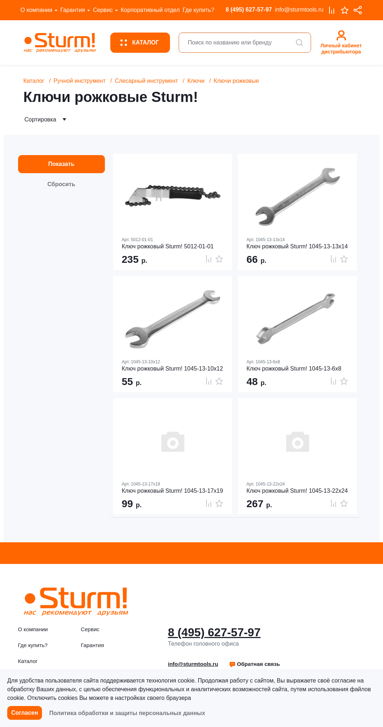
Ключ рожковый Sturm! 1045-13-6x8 (294, 368)
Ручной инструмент (80, 81)
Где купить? (198, 10)
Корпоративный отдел (150, 10)
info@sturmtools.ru (299, 10)
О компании (36, 10)
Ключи (196, 81)
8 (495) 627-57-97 (249, 10)
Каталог (34, 81)
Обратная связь (254, 664)
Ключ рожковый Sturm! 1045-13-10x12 (172, 368)
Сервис (103, 10)
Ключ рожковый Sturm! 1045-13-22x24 (297, 491)
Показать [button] (61, 164)
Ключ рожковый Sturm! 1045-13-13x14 (297, 246)
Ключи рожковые (236, 81)
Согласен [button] (24, 713)
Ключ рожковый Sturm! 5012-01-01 (168, 246)
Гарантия (72, 10)
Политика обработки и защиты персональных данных (127, 713)
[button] (254, 664)
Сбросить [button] (61, 184)
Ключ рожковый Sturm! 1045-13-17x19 (172, 491)
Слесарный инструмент (146, 81)
